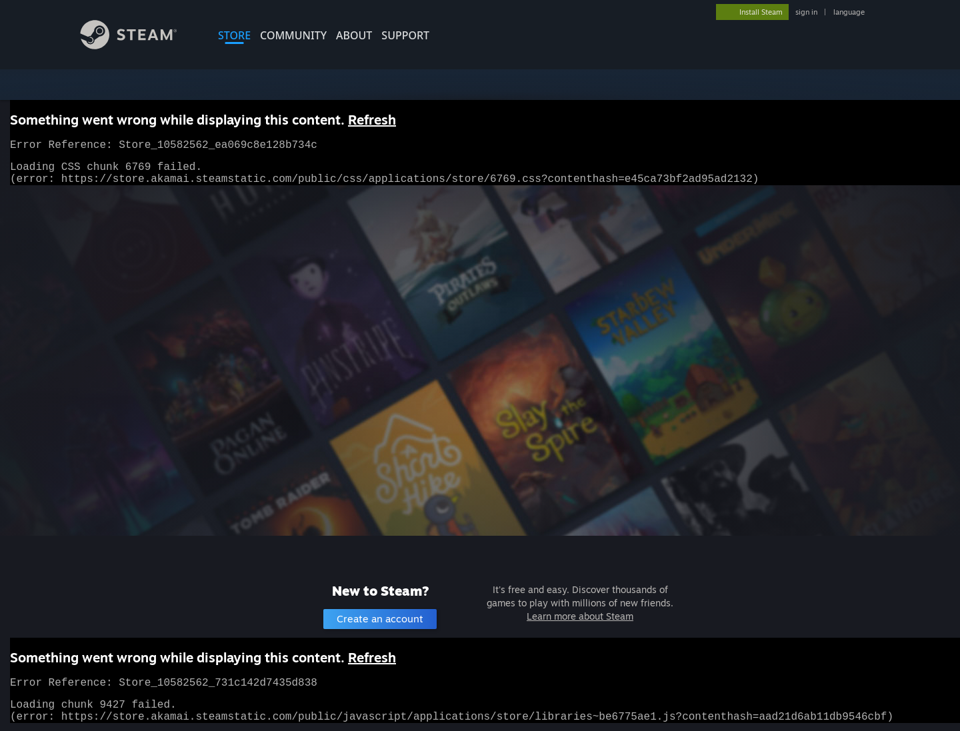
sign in (806, 12)
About (354, 35)
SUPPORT (405, 35)
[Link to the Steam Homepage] (138, 45)
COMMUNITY (293, 35)
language (849, 12)
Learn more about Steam (580, 616)
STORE (234, 35)
